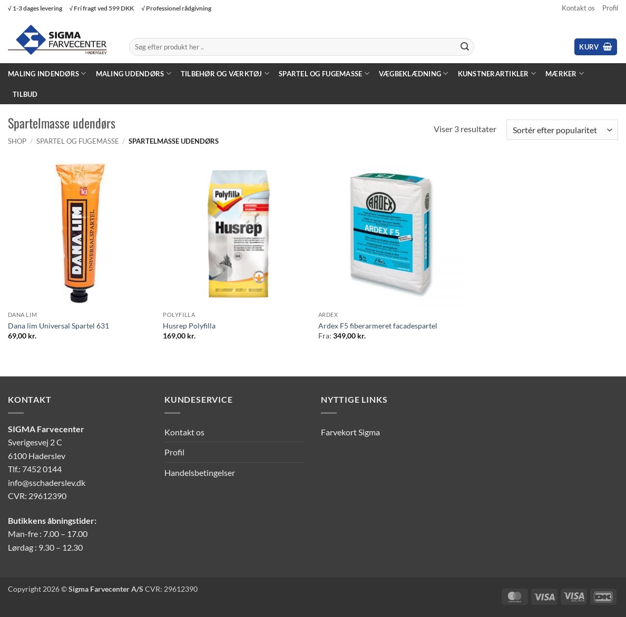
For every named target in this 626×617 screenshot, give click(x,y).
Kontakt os (578, 8)
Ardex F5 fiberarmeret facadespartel (377, 325)
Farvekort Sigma (350, 432)
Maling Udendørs (133, 73)
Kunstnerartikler (497, 73)
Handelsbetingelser (199, 472)
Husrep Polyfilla (189, 325)
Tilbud (25, 94)
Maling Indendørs (47, 73)
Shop (17, 141)
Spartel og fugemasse (324, 73)
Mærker (564, 73)
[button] (595, 47)
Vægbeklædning (413, 73)
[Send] (465, 47)
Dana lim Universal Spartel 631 (58, 325)
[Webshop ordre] (562, 130)
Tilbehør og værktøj (225, 73)
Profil (610, 8)
